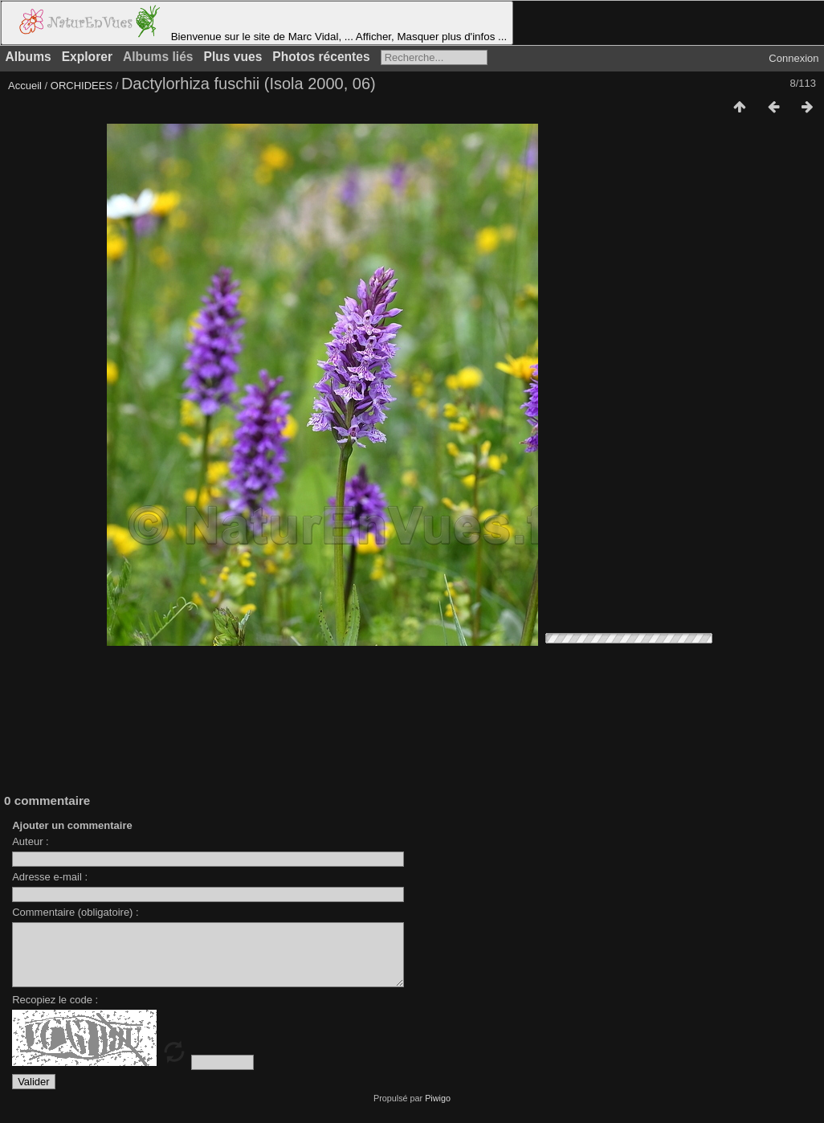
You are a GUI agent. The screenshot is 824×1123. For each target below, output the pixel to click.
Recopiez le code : (55, 1012)
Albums (28, 56)
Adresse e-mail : (50, 877)
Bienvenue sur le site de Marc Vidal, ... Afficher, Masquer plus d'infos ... (257, 23)
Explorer (87, 56)
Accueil (25, 86)
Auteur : (30, 841)
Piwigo (438, 1110)
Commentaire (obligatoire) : (75, 912)
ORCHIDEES (81, 86)
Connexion (793, 58)
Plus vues (233, 56)
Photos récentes (320, 56)
